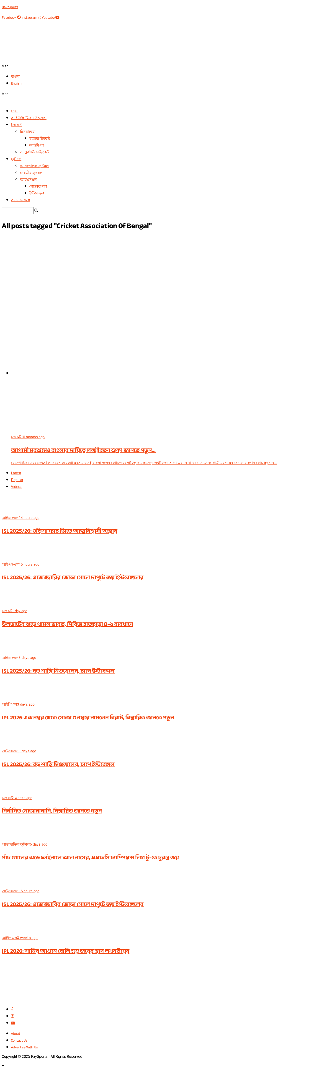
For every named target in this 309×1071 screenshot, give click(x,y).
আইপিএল (36, 145)
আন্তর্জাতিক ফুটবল (34, 166)
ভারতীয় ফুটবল (31, 172)
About (15, 1033)
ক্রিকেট (16, 124)
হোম (14, 111)
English (16, 83)
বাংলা (15, 76)
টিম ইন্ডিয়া (27, 131)
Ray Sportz (10, 7)
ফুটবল (16, 159)
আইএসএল (28, 179)
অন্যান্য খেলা (20, 200)
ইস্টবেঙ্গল (36, 193)
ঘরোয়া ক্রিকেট (39, 138)
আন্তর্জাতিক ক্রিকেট (34, 152)
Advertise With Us (24, 1047)
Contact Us (19, 1040)
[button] (154, 66)
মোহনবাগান (38, 186)
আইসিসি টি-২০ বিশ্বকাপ (28, 118)
